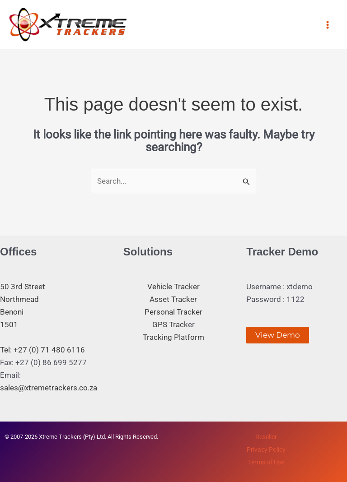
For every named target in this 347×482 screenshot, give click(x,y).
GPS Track (170, 324)
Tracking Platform (173, 337)
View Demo (277, 334)
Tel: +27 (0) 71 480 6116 (42, 349)
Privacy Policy (266, 449)
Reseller (266, 436)
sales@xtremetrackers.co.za (48, 387)
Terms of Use (266, 462)
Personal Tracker (173, 311)
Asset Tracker (173, 299)
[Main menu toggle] (328, 24)
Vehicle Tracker (173, 286)
